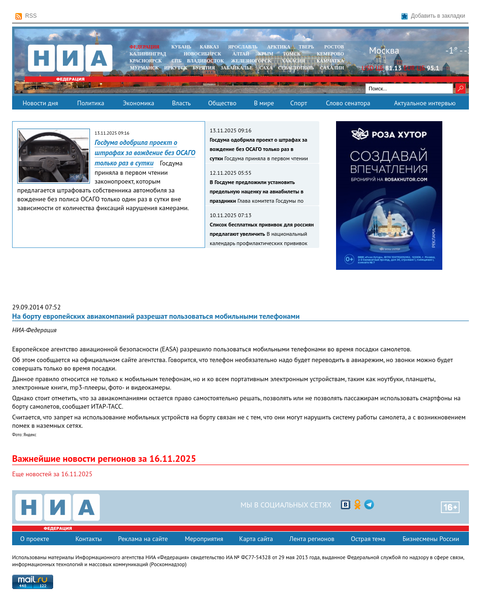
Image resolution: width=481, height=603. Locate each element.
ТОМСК (293, 53)
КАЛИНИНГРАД (148, 53)
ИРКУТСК (175, 67)
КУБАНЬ (181, 46)
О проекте (34, 538)
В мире (264, 103)
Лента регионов (312, 538)
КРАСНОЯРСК (146, 60)
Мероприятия (204, 538)
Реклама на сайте (143, 538)
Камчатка (330, 60)
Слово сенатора (348, 103)
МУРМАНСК (144, 67)
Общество (222, 103)
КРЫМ (266, 53)
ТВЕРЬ (306, 46)
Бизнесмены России (431, 538)
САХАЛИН (332, 67)
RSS (26, 16)
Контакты (89, 538)
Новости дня (40, 103)
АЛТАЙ (241, 53)
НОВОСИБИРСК (202, 53)
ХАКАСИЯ (292, 60)
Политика (90, 103)
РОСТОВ (334, 46)
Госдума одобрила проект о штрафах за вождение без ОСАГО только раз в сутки (145, 152)
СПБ (177, 60)
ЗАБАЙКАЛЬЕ (237, 67)
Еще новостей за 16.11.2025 (52, 474)
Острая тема (368, 538)
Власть (181, 103)
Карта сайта (256, 538)
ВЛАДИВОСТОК (205, 60)
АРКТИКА (278, 46)
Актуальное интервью (424, 103)
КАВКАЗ (209, 46)
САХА (265, 67)
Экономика (138, 103)
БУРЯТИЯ (203, 67)
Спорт (298, 103)
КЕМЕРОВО (330, 53)
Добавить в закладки (433, 16)
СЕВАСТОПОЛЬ (296, 67)
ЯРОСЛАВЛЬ (242, 46)
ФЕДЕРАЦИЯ (144, 46)
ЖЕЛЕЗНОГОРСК (251, 60)
